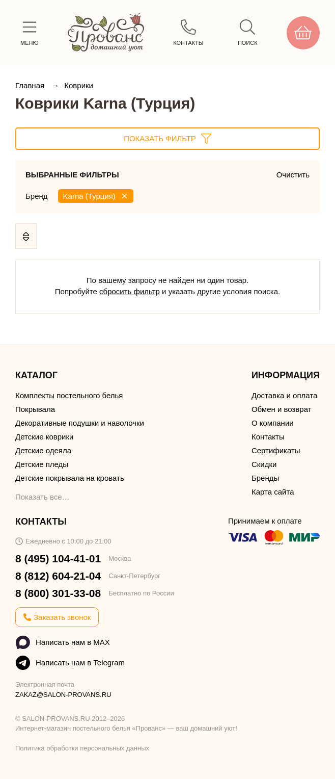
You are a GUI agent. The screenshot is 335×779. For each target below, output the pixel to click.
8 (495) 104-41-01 (58, 558)
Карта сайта (273, 491)
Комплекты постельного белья (69, 395)
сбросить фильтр (129, 291)
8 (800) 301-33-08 (58, 593)
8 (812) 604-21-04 (58, 576)
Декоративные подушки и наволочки (79, 423)
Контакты (268, 436)
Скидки (264, 464)
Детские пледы (41, 464)
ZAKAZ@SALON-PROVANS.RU (63, 694)
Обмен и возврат (282, 409)
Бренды (265, 478)
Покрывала (35, 409)
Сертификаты (276, 450)
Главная (30, 85)
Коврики (78, 85)
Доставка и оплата (284, 395)
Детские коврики (44, 436)
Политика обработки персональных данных (82, 748)
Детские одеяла (43, 450)
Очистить (293, 174)
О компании (273, 423)
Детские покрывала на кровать (69, 478)
